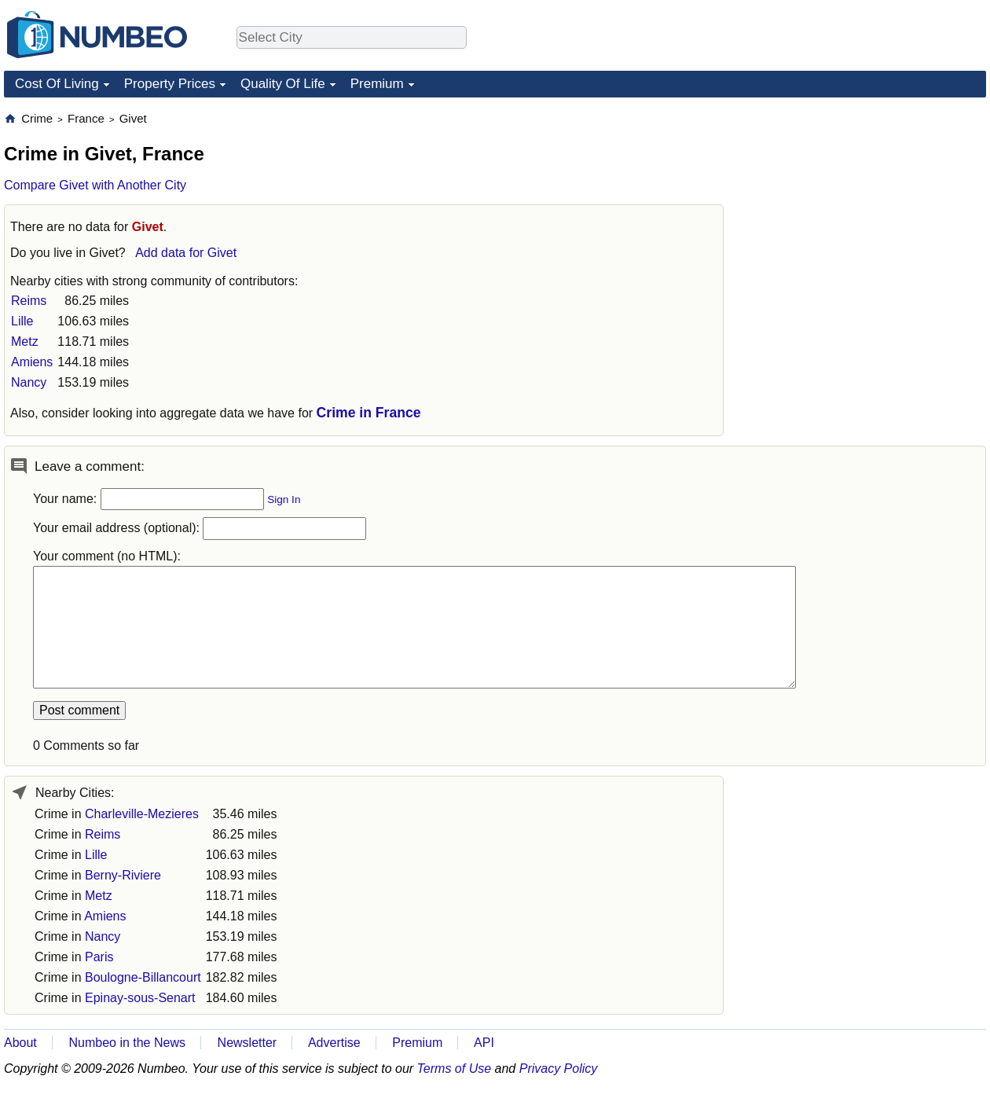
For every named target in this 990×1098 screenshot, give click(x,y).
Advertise (334, 1042)
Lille (22, 321)
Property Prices (169, 83)
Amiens (32, 362)
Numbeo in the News (126, 1042)
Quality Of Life (282, 83)
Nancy (28, 382)
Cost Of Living (57, 83)
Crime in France (369, 412)
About (20, 1042)
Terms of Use (454, 1068)
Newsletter (247, 1042)
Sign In (283, 499)
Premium (377, 83)
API (484, 1042)
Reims (28, 300)
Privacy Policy (558, 1068)
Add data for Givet (185, 252)
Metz (24, 341)
